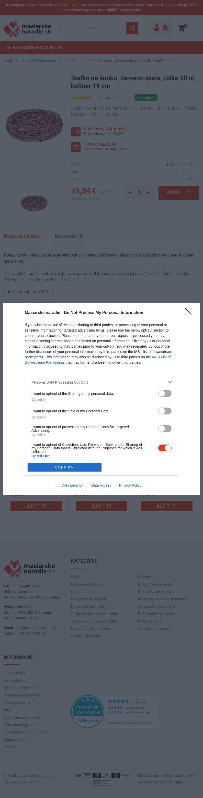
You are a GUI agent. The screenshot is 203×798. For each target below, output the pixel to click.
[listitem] (101, 382)
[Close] (190, 313)
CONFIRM (64, 467)
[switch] (165, 393)
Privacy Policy (130, 485)
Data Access (101, 485)
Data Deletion (72, 485)
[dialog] (101, 399)
